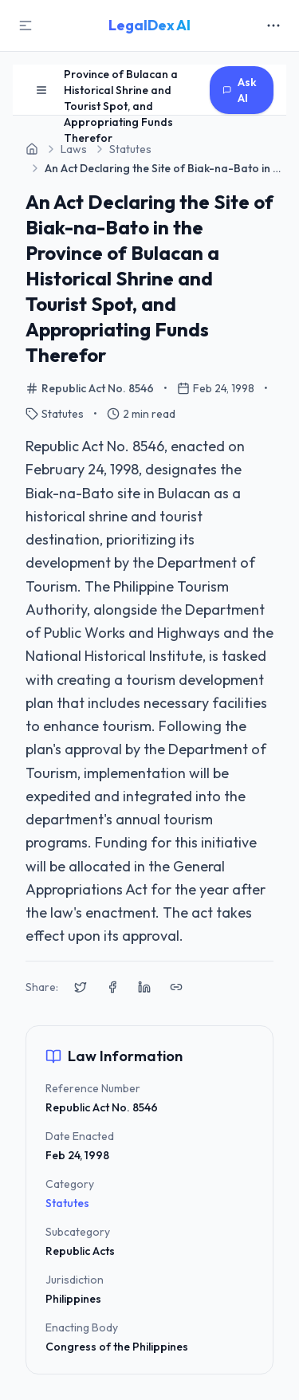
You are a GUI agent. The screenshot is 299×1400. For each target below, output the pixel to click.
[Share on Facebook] (112, 987)
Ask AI (239, 90)
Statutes (67, 1203)
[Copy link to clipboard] (176, 987)
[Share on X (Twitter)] (80, 987)
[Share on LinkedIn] (144, 987)
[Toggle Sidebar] (25, 25)
